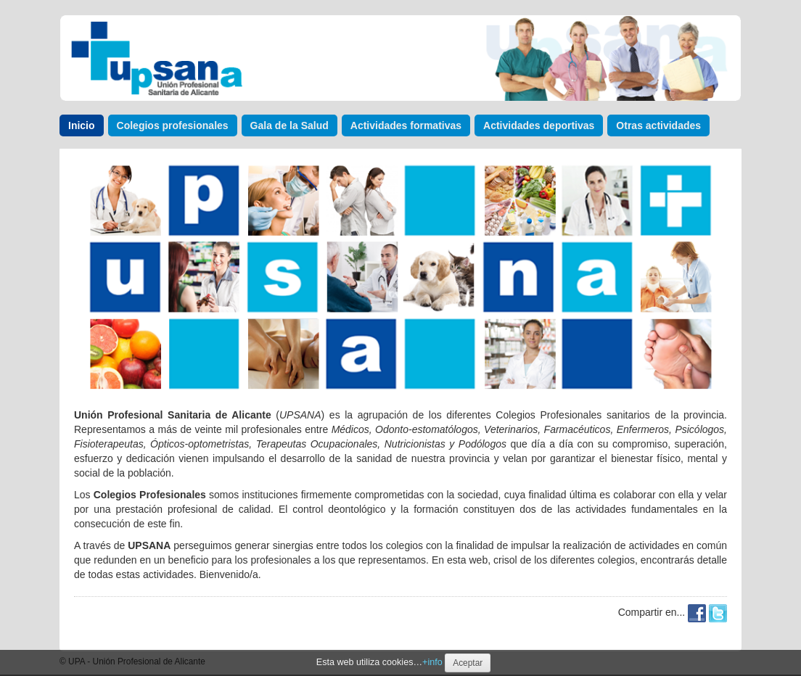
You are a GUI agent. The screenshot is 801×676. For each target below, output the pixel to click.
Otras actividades (658, 125)
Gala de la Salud (289, 125)
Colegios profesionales (173, 125)
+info (432, 662)
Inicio (81, 125)
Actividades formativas (405, 125)
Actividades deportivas (538, 125)
